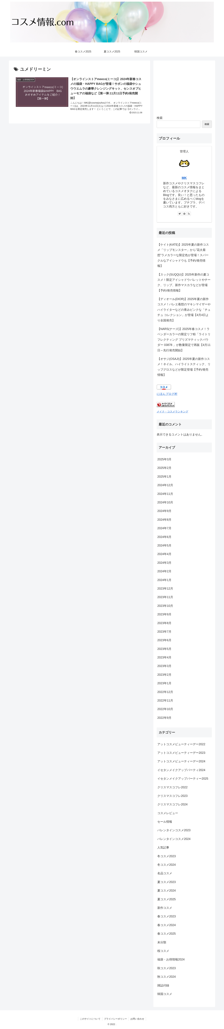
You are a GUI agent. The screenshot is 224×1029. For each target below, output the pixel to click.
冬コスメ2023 (166, 856)
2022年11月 (165, 700)
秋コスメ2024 (166, 976)
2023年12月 (165, 588)
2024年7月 (164, 528)
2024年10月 (165, 502)
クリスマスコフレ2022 (172, 787)
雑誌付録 (163, 985)
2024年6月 (164, 537)
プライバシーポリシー (115, 1018)
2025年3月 (164, 459)
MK (184, 178)
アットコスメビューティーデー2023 (181, 752)
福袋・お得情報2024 (171, 959)
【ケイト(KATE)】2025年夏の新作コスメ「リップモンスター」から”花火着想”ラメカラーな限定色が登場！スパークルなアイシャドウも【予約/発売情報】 (183, 255)
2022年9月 (164, 717)
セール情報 (164, 821)
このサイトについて (90, 1018)
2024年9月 (164, 511)
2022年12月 (165, 692)
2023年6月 (164, 640)
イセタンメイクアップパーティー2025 (182, 778)
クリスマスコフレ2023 (172, 796)
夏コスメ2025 (166, 899)
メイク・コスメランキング (172, 411)
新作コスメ (164, 907)
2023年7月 (164, 631)
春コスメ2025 (166, 933)
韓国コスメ (164, 994)
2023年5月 (164, 649)
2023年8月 (164, 623)
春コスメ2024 (166, 925)
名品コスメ (164, 873)
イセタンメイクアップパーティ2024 (181, 770)
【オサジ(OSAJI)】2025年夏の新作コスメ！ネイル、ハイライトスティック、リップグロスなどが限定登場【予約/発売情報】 (184, 366)
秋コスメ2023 (166, 968)
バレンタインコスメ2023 (173, 830)
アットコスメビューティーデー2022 (181, 744)
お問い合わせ (137, 1018)
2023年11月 (165, 597)
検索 (160, 118)
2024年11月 (165, 494)
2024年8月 (164, 519)
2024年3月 (164, 562)
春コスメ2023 (166, 916)
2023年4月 (164, 657)
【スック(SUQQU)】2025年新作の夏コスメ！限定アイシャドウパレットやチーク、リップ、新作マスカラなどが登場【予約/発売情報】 (184, 282)
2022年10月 (165, 709)
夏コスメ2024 (166, 890)
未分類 (161, 942)
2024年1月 (164, 580)
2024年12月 (165, 485)
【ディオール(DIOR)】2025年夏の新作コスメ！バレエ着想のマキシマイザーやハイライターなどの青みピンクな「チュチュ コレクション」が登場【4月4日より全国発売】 (184, 309)
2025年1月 (164, 476)
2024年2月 (164, 571)
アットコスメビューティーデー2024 (181, 761)
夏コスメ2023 (166, 882)
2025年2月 (164, 468)
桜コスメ (163, 951)
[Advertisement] (184, 87)
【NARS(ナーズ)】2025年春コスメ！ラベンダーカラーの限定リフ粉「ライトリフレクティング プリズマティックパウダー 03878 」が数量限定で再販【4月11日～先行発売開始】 (184, 339)
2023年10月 (165, 605)
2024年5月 (164, 545)
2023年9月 (164, 614)
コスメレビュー (167, 813)
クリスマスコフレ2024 (172, 804)
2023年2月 (164, 674)
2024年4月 (164, 554)
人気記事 (163, 847)
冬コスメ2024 (166, 864)
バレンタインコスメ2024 (173, 839)
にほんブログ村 (167, 394)
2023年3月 (164, 666)
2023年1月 (164, 683)
